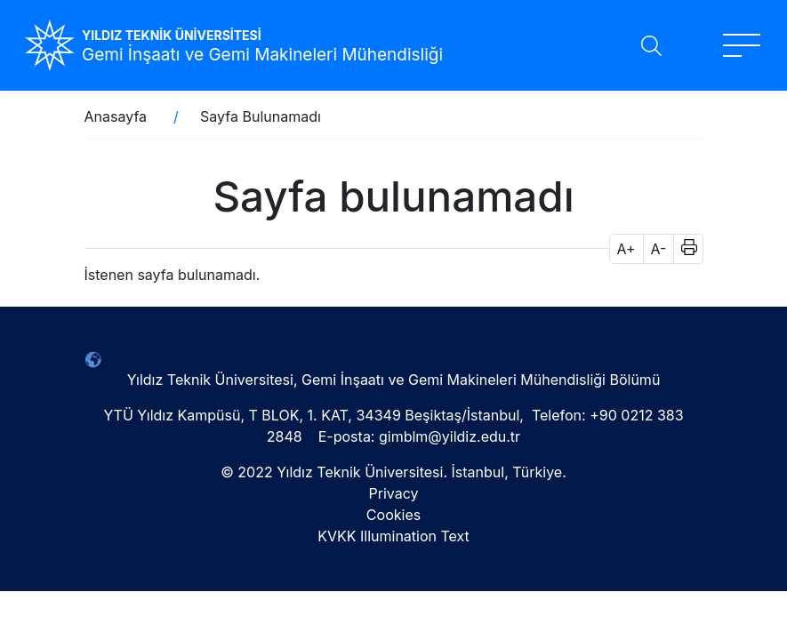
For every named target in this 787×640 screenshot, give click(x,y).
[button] (683, 249)
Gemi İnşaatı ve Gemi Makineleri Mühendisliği (262, 54)
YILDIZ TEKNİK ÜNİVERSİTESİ (171, 35)
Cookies (393, 515)
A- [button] (659, 249)
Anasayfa (116, 116)
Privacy (394, 493)
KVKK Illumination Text (393, 536)
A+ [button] (626, 249)
